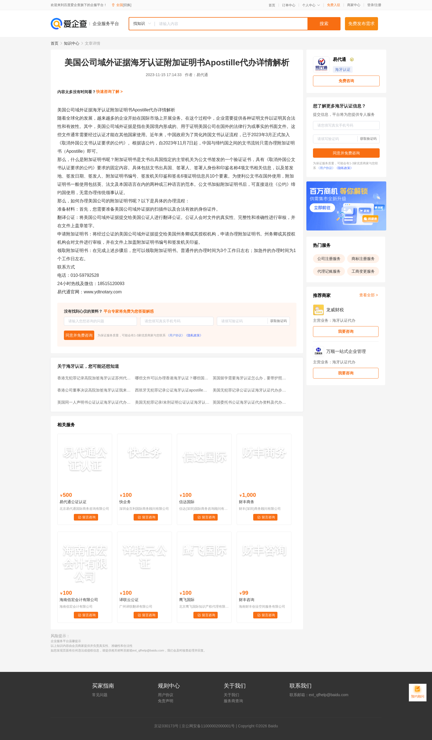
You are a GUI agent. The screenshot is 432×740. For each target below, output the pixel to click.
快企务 (125, 502)
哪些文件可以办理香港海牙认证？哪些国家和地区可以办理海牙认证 (172, 378)
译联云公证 (129, 599)
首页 (272, 5)
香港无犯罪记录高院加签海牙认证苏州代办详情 (94, 378)
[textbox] (248, 23)
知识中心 (71, 43)
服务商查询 (233, 701)
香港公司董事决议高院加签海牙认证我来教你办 (94, 390)
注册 (378, 5)
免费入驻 (333, 5)
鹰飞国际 (187, 599)
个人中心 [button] (311, 5)
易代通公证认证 (73, 502)
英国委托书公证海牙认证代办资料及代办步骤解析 (250, 402)
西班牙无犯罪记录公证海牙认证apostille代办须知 (172, 390)
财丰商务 (246, 502)
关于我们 (231, 695)
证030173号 (168, 726)
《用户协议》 (175, 335)
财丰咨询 (246, 599)
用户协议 (165, 695)
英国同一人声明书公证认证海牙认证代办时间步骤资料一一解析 (94, 402)
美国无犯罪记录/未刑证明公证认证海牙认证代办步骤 (172, 402)
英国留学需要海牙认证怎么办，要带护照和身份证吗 (250, 378)
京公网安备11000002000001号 (208, 726)
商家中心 (353, 5)
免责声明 (165, 701)
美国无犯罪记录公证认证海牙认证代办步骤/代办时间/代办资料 (250, 390)
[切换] (127, 5)
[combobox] (234, 23)
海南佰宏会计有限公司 (79, 599)
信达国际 (187, 502)
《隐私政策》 (194, 335)
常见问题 (99, 695)
